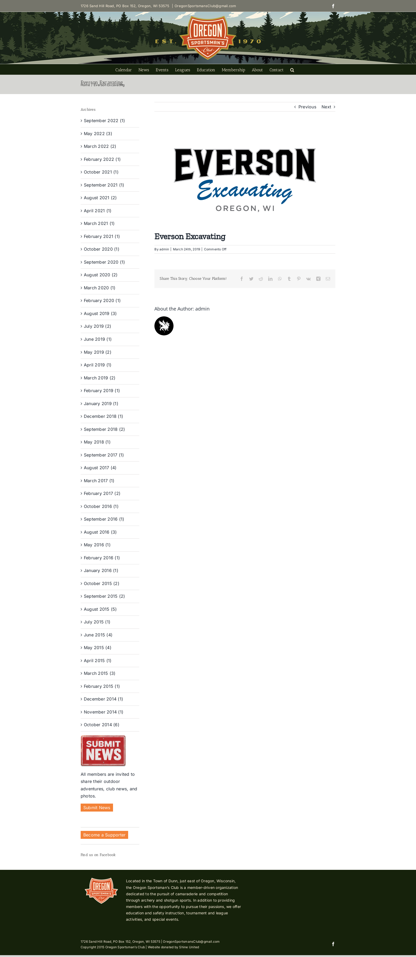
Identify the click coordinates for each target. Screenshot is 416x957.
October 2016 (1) (101, 506)
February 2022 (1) (102, 159)
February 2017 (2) (102, 493)
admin (164, 249)
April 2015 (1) (97, 660)
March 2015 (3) (99, 673)
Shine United (189, 947)
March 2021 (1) (99, 223)
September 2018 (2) (104, 429)
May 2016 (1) (97, 544)
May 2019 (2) (97, 352)
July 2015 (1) (97, 621)
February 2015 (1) (102, 686)
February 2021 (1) (102, 236)
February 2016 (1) (102, 557)
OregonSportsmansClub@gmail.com (205, 6)
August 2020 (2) (101, 274)
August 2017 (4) (100, 467)
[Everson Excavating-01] (244, 180)
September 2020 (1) (104, 262)
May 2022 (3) (98, 133)
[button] (292, 69)
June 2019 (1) (98, 339)
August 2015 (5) (100, 609)
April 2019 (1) (97, 364)
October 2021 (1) (101, 172)
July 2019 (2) (97, 326)
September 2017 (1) (104, 455)
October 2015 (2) (101, 583)
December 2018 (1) (103, 416)
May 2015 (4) (97, 647)
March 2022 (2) (100, 146)
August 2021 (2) (100, 197)
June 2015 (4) (98, 634)
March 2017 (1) (99, 480)
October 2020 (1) (101, 249)
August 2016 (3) (100, 532)
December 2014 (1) (103, 699)
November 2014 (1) (103, 712)
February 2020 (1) (102, 300)
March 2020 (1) (99, 287)
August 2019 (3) (100, 313)
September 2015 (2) (104, 596)
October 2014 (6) (101, 724)
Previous (307, 106)
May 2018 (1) (97, 442)
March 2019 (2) (99, 377)
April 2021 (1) (97, 210)
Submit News (96, 807)
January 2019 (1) (101, 403)
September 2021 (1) (104, 185)
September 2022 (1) (104, 120)
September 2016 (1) (104, 519)
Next (326, 106)
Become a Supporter (104, 835)
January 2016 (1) (101, 570)
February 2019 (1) (102, 390)
